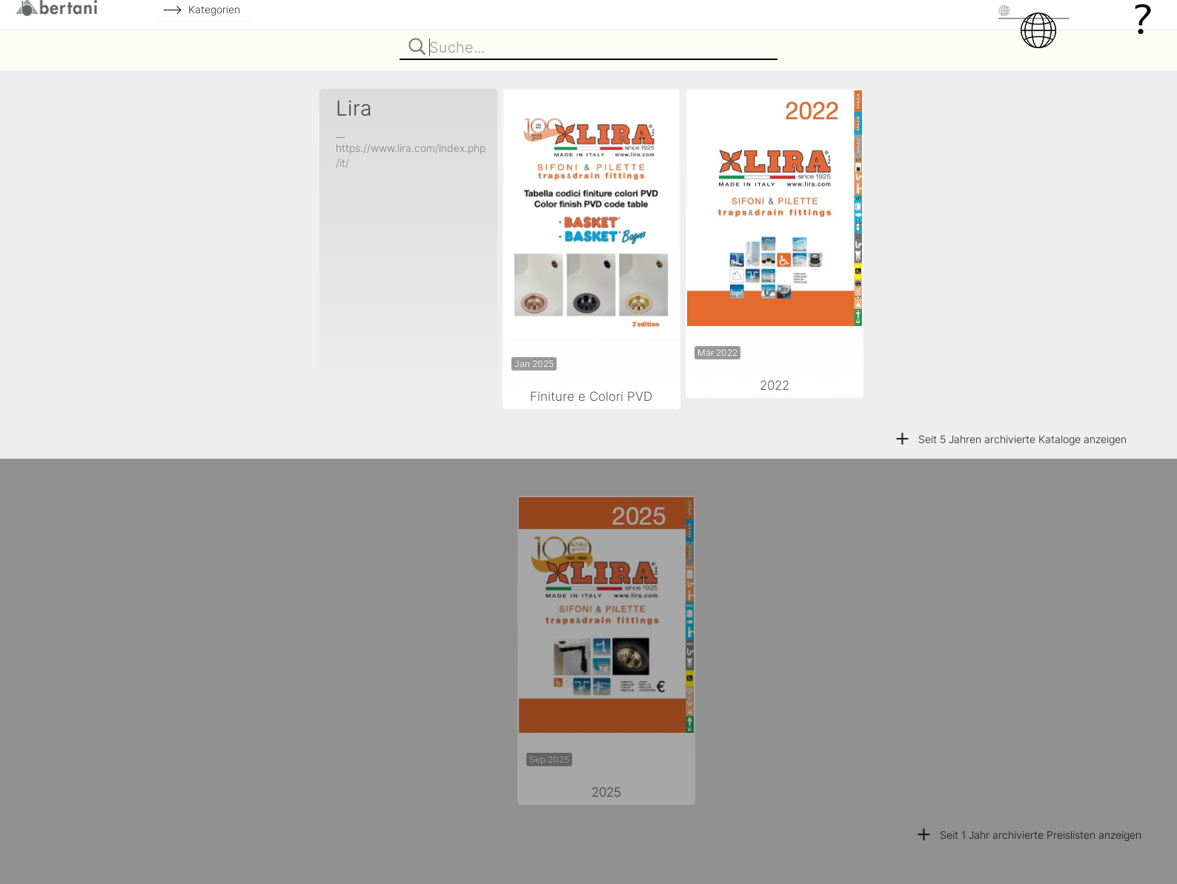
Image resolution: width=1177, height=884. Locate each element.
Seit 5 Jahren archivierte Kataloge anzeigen (1010, 439)
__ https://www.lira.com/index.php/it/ (410, 148)
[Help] (1143, 18)
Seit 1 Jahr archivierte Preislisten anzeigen (1028, 834)
